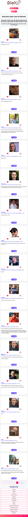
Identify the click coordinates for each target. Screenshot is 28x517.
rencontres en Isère (14, 487)
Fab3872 (2, 240)
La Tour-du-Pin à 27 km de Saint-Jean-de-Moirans (9, 127)
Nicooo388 (3, 269)
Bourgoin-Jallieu (14, 494)
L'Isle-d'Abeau (14, 500)
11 (23, 482)
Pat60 (2, 439)
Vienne (14, 493)
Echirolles (14, 491)
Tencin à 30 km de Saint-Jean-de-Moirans (8, 326)
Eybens (14, 502)
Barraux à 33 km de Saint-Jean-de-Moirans (8, 468)
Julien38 (2, 411)
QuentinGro (3, 297)
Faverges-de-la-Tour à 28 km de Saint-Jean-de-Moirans (10, 241)
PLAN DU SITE (20, 515)
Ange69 (2, 41)
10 (21, 482)
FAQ (14, 515)
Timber (2, 382)
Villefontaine (14, 498)
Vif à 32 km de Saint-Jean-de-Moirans (7, 440)
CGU (16, 515)
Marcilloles (14, 512)
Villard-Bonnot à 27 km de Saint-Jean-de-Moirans (9, 71)
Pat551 (2, 70)
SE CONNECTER (14, 11)
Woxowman (3, 212)
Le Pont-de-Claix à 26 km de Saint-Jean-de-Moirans (10, 42)
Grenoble (14, 489)
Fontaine (14, 496)
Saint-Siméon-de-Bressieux (14, 505)
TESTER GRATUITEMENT (14, 8)
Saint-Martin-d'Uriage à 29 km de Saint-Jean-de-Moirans (10, 298)
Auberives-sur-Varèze (14, 507)
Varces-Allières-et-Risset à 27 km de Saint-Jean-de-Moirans (11, 213)
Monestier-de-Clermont (14, 509)
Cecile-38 (3, 325)
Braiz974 (2, 155)
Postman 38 (3, 183)
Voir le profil (14, 52)
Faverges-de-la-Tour (14, 511)
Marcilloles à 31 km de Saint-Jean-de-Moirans (9, 355)
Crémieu (14, 503)
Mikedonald (3, 354)
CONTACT (25, 515)
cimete (2, 467)
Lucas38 (2, 98)
